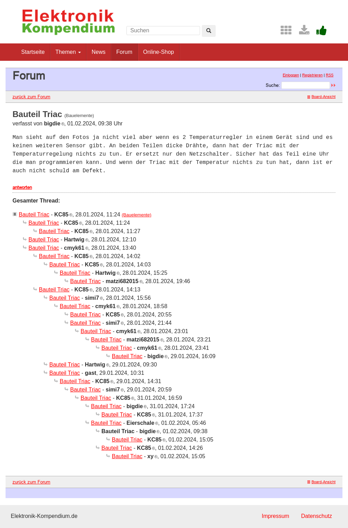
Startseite (33, 52)
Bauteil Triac (34, 214)
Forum (124, 52)
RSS (329, 75)
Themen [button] (68, 52)
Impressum (275, 516)
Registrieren (312, 75)
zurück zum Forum (31, 96)
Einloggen (291, 75)
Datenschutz (316, 516)
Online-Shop (158, 52)
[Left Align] (209, 31)
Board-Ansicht (321, 96)
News (99, 52)
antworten (22, 187)
